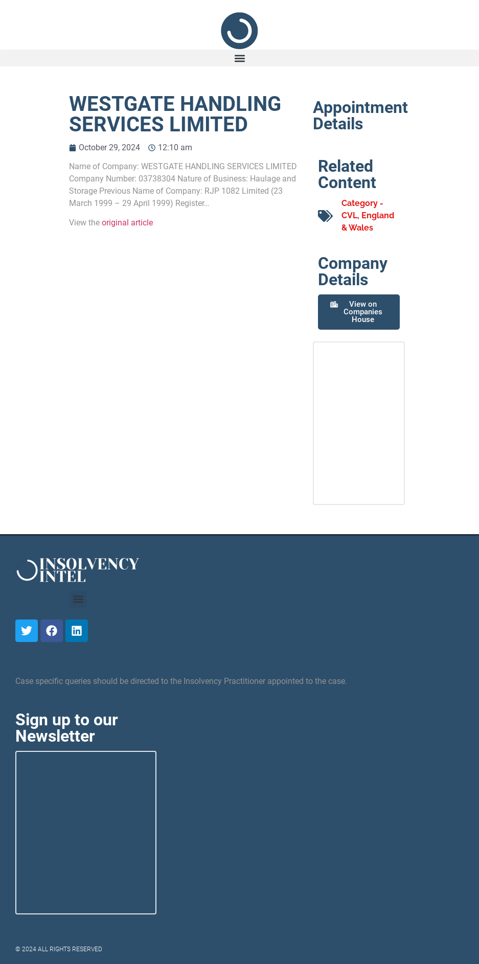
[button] (239, 58)
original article (127, 222)
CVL (349, 215)
